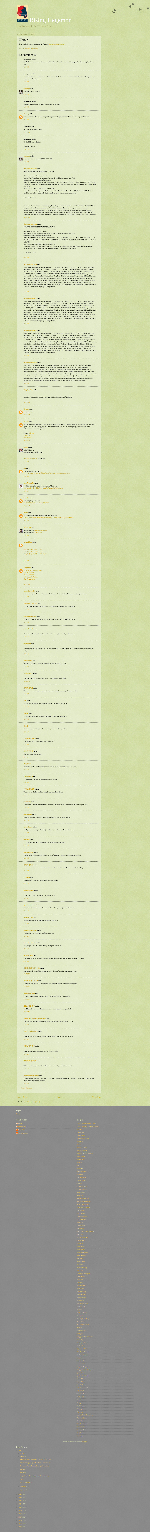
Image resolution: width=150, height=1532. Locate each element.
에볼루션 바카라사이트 (32, 968)
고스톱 (26, 726)
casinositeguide (28, 852)
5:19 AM (26, 1069)
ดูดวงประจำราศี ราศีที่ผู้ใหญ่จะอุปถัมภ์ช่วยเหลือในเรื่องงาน (43, 488)
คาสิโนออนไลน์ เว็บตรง (31, 577)
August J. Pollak (82, 1147)
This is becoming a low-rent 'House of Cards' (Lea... (36, 1459)
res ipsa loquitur (23, 1133)
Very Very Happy (82, 1418)
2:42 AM (26, 782)
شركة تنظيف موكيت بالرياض (33, 551)
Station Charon (81, 1379)
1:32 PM (26, 383)
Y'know (22, 1469)
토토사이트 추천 (29, 1006)
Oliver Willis (80, 1322)
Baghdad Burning (82, 1150)
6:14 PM (26, 119)
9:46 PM (26, 258)
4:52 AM (26, 911)
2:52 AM (26, 520)
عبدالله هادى (28, 542)
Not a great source (25, 1482)
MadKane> (80, 1279)
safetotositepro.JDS (30, 616)
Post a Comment (26, 1088)
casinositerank (28, 629)
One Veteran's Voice (83, 1325)
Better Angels (81, 1156)
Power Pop (80, 1340)
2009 (20, 1510)
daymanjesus (27, 437)
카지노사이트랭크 (30, 738)
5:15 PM (26, 561)
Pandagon (80, 1334)
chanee (26, 512)
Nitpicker (79, 1310)
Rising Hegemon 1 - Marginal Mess (88, 1126)
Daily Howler (81, 1192)
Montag (26, 114)
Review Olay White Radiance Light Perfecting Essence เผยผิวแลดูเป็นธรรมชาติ (49, 517)
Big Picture (80, 1159)
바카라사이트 (28, 1018)
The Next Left (81, 1307)
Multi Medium (81, 1295)
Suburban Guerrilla (82, 1388)
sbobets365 (27, 435)
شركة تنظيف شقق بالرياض (32, 549)
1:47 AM (26, 654)
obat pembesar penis (30, 169)
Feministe (80, 1222)
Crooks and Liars (82, 1189)
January (22, 1490)
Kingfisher (27, 567)
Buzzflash (80, 1174)
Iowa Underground (82, 1252)
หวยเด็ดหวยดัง (29, 483)
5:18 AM (26, 1039)
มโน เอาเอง (27, 527)
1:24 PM (26, 323)
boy (25, 468)
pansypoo (27, 88)
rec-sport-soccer (28, 412)
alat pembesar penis (30, 298)
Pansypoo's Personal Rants (85, 1337)
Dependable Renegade (83, 1201)
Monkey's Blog (81, 1291)
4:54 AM (26, 936)
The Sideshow (81, 1406)
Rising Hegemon (44, 20)
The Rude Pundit (82, 1355)
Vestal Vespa (80, 1421)
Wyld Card (80, 1433)
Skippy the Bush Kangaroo (85, 1370)
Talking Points (81, 1397)
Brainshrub (80, 1168)
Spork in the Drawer (83, 1376)
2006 (20, 1520)
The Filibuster (81, 1225)
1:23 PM (26, 292)
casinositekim (28, 827)
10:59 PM (27, 402)
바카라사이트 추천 (39, 1018)
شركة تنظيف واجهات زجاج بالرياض (35, 553)
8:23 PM (26, 883)
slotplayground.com (30, 930)
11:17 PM (27, 974)
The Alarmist (81, 1135)
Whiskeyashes (81, 1430)
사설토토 (27, 877)
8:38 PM (26, 94)
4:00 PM (26, 82)
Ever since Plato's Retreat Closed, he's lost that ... (35, 1466)
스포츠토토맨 (28, 751)
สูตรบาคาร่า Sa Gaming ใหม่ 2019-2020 (36, 503)
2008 (20, 1514)
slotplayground (28, 890)
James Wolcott (81, 1255)
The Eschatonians (82, 1216)
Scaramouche (81, 1361)
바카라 (26, 713)
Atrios (78, 1144)
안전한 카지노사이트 (31, 981)
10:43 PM (27, 584)
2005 (20, 1523)
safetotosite (27, 802)
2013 (20, 1497)
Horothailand (38, 532)
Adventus (79, 1129)
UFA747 (26, 421)
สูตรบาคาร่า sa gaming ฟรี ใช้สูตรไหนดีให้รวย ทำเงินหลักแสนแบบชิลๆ (47, 473)
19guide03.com (28, 917)
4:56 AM (26, 961)
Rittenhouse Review (83, 1352)
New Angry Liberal (82, 1304)
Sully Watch (80, 1391)
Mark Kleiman (81, 1285)
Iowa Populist (81, 1249)
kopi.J (26, 447)
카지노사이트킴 (29, 789)
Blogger (84, 1441)
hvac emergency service (31, 1075)
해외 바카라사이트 (30, 1061)
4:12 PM (26, 107)
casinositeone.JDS (29, 591)
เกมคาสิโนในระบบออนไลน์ (33, 570)
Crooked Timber (82, 1186)
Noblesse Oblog (81, 1313)
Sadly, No (80, 1358)
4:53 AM (26, 923)
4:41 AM (26, 461)
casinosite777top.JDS (30, 603)
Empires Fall (80, 1210)
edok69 (26, 498)
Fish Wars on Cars (82, 1237)
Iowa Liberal (80, 1246)
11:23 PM (27, 1012)
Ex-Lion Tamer (81, 1219)
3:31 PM (26, 694)
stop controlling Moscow (57, 44)
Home (59, 1097)
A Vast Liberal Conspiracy (85, 1415)
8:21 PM (26, 833)
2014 (20, 1494)
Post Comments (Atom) (32, 1102)
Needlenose (80, 1301)
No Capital (80, 1316)
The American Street (83, 1138)
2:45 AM (26, 491)
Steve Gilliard (81, 1385)
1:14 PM (26, 597)
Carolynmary (28, 673)
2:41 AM (26, 769)
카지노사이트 (28, 776)
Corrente (79, 1183)
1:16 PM (26, 622)
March (22, 1457)
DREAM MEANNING (31, 458)
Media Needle (81, 1288)
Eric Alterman (81, 1213)
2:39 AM (26, 744)
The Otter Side (81, 1331)
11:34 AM (27, 415)
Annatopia (80, 1141)
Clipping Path (28, 390)
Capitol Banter (81, 1180)
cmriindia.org (28, 955)
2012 (20, 1500)
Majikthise (80, 1282)
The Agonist (80, 1132)
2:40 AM (26, 757)
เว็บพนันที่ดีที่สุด (29, 575)
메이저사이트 (28, 688)
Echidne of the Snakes (83, 1207)
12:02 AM (27, 506)
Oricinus (79, 1328)
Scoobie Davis (81, 1364)
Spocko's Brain (81, 1373)
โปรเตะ (31, 433)
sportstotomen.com (30, 905)
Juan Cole (80, 1271)
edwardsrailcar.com (30, 943)
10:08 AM (27, 440)
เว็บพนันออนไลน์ (29, 579)
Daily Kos (80, 1195)
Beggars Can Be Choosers (85, 1153)
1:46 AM (26, 637)
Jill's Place (80, 1264)
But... (21, 1479)
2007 (20, 1517)
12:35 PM (27, 132)
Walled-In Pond (81, 1427)
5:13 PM (26, 67)
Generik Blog (81, 1240)
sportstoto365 (28, 660)
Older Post (96, 1097)
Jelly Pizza (80, 1258)
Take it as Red (81, 1394)
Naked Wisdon (81, 1298)
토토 (25, 700)
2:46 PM (26, 149)
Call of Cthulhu (81, 1177)
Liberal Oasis (81, 1276)
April (22, 1453)
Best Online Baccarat (40, 530)
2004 (20, 1527)
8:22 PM (26, 858)
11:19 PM (27, 986)
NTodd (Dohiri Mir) (83, 1319)
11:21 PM (27, 999)
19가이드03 (27, 764)
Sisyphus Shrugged (82, 1367)
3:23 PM (26, 162)
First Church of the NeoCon (85, 1231)
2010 (20, 1507)
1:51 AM (26, 666)
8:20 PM (26, 807)
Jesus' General (81, 1261)
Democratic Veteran (83, 1198)
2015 (20, 1451)
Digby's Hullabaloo (82, 1204)
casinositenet (28, 814)
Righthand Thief (82, 1349)
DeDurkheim (22, 1130)
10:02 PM (27, 217)
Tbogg (79, 1403)
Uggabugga (80, 1412)
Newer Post (22, 1097)
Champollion (22, 1126)
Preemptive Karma (82, 1343)
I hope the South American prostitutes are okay (34, 1476)
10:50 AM (27, 681)
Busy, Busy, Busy (82, 1171)
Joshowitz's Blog (82, 1267)
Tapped (79, 1400)
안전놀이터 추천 (29, 1046)
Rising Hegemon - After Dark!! (86, 1123)
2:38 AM (26, 732)
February (23, 1486)
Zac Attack (80, 1436)
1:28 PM (26, 355)
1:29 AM (26, 1083)
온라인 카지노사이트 (31, 1031)
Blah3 (78, 1165)
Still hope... (23, 1472)
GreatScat (80, 1243)
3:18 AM (26, 795)
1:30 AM (26, 898)
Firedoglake (80, 1228)
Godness (26, 409)
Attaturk (20, 1123)
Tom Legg (80, 1409)
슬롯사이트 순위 (29, 993)
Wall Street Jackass (82, 1424)
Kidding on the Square (83, 1274)
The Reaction (81, 1346)
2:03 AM (26, 1024)
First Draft (80, 1234)
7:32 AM (26, 535)
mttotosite (27, 839)
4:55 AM (26, 948)
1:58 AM (26, 476)
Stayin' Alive (80, 1382)
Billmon (79, 1162)
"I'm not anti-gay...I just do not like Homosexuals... (35, 1463)
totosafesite (27, 643)
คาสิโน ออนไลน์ (29, 573)
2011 (20, 1504)
